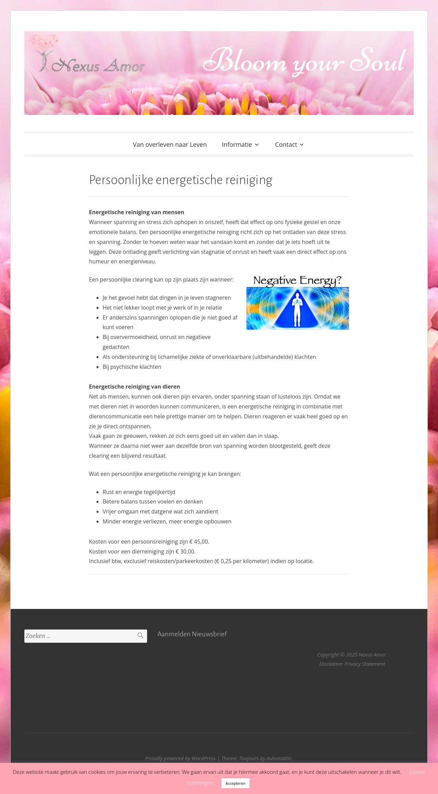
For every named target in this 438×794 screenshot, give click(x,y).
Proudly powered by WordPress (180, 758)
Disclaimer (331, 663)
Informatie (237, 144)
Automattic (279, 758)
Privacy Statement (365, 663)
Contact (286, 144)
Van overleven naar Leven (170, 144)
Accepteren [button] (235, 783)
